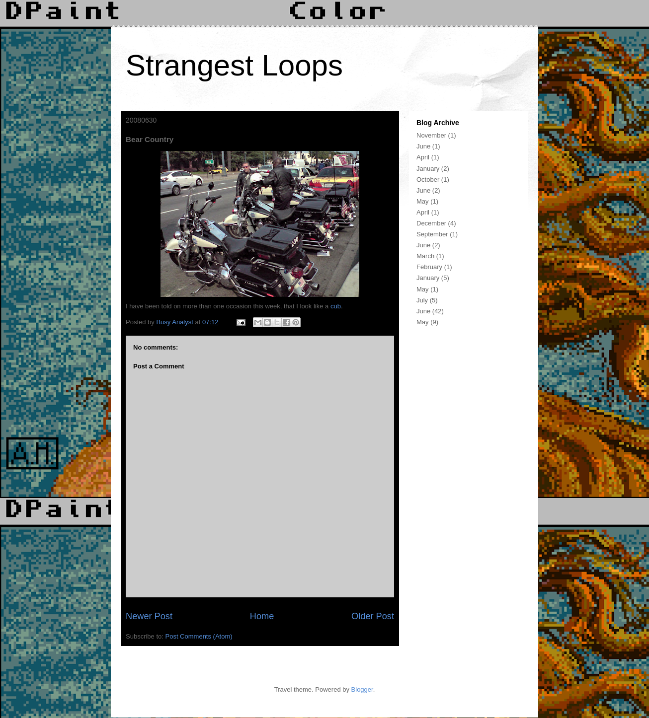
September (432, 234)
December (431, 223)
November (431, 135)
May (422, 201)
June (423, 146)
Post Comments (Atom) (199, 636)
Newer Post (149, 616)
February (429, 267)
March (425, 256)
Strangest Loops (234, 65)
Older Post (372, 616)
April (422, 157)
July (422, 300)
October (427, 179)
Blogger (362, 689)
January (427, 168)
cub (335, 306)
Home (262, 616)
